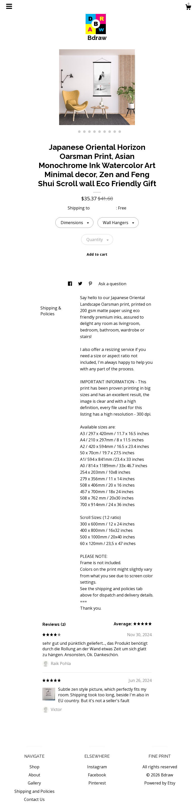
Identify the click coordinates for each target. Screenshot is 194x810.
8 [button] (109, 131)
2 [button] (79, 131)
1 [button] (74, 131)
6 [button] (99, 131)
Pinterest (97, 783)
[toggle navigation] (9, 6)
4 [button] (89, 131)
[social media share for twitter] (80, 284)
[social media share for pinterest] (90, 284)
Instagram (97, 767)
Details (49, 297)
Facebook (97, 775)
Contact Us (34, 799)
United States (103, 208)
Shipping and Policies (34, 791)
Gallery (34, 783)
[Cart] (188, 8)
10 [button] (119, 131)
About (34, 775)
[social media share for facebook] (70, 284)
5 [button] (94, 131)
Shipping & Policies (50, 310)
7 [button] (104, 131)
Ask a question (112, 284)
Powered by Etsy (159, 783)
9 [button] (114, 131)
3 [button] (84, 131)
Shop (34, 767)
